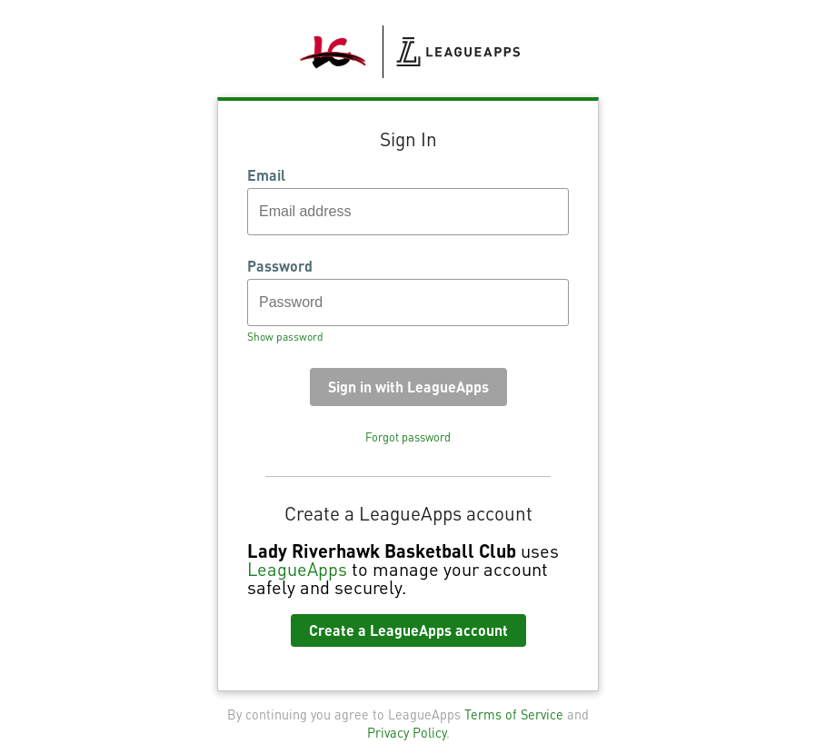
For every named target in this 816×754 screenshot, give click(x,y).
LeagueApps (297, 568)
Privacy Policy (406, 732)
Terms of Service (513, 714)
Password (280, 266)
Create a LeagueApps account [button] (408, 630)
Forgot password (408, 437)
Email (266, 175)
